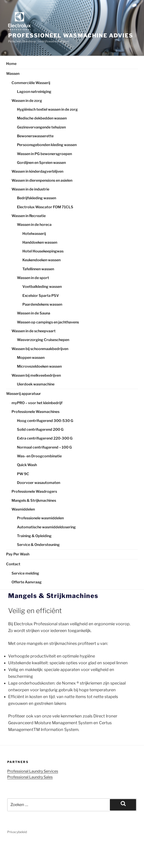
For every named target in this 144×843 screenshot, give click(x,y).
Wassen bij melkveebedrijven (36, 375)
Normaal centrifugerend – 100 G (44, 447)
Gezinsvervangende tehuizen (41, 127)
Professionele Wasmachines (35, 412)
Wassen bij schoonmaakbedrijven (40, 349)
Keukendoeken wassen (41, 260)
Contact (13, 564)
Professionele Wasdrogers (34, 491)
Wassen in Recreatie (29, 216)
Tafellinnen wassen (38, 269)
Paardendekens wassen (42, 304)
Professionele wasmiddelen (40, 518)
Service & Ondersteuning (38, 545)
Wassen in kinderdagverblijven (37, 171)
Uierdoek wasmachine (35, 384)
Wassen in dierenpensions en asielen (42, 180)
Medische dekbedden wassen (42, 118)
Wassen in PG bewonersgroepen (44, 154)
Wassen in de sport (33, 278)
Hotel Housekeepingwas (43, 251)
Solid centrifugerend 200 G (40, 429)
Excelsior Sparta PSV (40, 295)
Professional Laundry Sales (30, 777)
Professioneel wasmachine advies (70, 35)
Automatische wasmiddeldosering (46, 527)
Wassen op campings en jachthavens (48, 322)
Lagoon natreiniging (34, 91)
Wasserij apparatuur (23, 394)
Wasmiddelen (23, 509)
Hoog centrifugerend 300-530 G (45, 421)
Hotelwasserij (34, 233)
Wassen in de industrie (30, 189)
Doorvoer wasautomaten (38, 483)
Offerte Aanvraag (27, 582)
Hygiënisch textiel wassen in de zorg (47, 109)
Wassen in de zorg (27, 101)
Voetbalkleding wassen (42, 286)
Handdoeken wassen (39, 242)
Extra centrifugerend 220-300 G (45, 438)
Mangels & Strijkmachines (34, 500)
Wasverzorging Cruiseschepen (43, 340)
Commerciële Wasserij (31, 83)
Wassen (12, 73)
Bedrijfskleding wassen (36, 198)
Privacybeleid (17, 832)
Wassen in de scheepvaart (34, 331)
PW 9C (23, 474)
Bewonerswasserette (35, 136)
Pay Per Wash (17, 554)
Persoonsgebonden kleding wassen (47, 145)
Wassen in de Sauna (33, 313)
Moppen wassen (31, 357)
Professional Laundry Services (32, 771)
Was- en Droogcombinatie (39, 456)
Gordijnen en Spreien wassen (41, 162)
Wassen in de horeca (34, 224)
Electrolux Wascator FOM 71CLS (45, 207)
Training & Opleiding (34, 536)
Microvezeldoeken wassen (39, 366)
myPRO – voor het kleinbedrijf (37, 403)
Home (11, 64)
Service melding (25, 573)
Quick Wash (27, 465)
